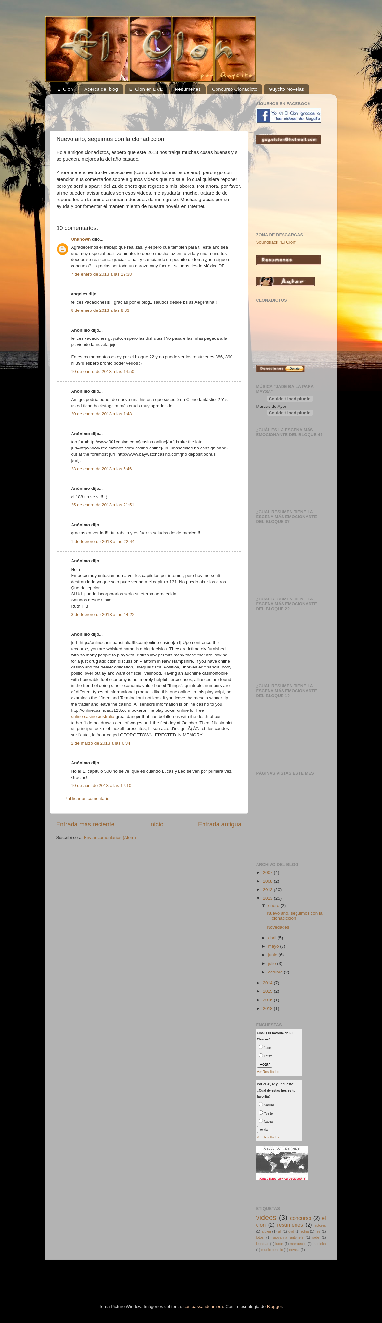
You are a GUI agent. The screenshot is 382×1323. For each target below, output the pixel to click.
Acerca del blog (101, 89)
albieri (266, 1231)
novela (294, 1250)
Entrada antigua (219, 824)
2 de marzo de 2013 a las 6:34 (100, 743)
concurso (300, 1218)
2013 (268, 898)
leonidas (262, 1244)
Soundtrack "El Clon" (276, 242)
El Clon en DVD (146, 89)
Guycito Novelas (286, 89)
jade (315, 1237)
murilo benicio (272, 1250)
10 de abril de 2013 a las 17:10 (101, 785)
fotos (260, 1237)
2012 (268, 889)
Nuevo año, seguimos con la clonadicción (294, 916)
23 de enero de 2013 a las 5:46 (101, 468)
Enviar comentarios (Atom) (110, 837)
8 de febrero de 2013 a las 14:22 (103, 614)
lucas (279, 1244)
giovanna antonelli (288, 1237)
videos (266, 1217)
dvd (291, 1231)
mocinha (319, 1244)
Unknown (81, 239)
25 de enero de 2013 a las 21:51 (102, 505)
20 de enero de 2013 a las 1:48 (101, 413)
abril (273, 937)
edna (305, 1231)
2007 (268, 872)
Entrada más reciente (85, 824)
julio (272, 963)
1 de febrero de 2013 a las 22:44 (103, 541)
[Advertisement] (132, 109)
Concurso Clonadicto (234, 89)
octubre (276, 972)
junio (273, 954)
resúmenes (290, 1225)
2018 (268, 1008)
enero (274, 905)
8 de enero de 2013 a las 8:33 (100, 310)
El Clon (65, 89)
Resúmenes (188, 89)
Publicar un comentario (87, 798)
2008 (268, 881)
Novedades (278, 927)
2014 (268, 982)
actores (320, 1225)
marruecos (298, 1244)
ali (280, 1231)
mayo (274, 946)
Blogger (274, 1306)
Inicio (156, 824)
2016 (268, 1000)
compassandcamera (203, 1306)
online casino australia (93, 716)
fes (318, 1231)
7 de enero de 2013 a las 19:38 (101, 274)
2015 (268, 991)
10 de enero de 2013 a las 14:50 (102, 371)
